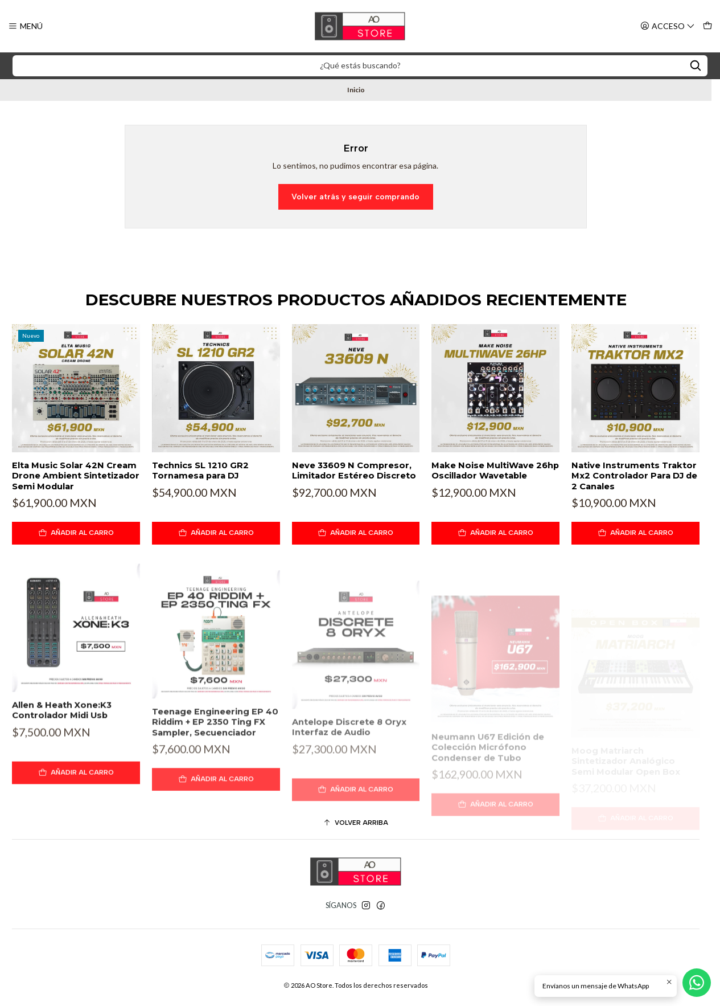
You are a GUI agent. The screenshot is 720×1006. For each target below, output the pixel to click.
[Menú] (25, 26)
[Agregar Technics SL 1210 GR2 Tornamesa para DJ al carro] (216, 533)
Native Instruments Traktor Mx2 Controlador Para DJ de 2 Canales (634, 476)
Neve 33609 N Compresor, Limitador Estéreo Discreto (354, 470)
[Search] (695, 65)
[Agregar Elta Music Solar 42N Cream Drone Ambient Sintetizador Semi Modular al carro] (76, 533)
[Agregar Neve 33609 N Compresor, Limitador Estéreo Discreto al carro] (356, 533)
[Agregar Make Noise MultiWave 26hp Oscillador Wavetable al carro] (495, 533)
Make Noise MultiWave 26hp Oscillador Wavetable (495, 470)
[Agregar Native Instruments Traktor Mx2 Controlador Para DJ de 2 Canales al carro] (635, 533)
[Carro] (707, 26)
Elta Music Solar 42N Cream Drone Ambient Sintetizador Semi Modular (75, 476)
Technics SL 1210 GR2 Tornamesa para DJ (200, 470)
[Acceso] (667, 26)
